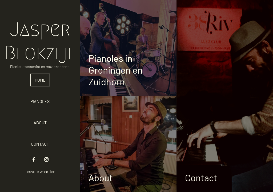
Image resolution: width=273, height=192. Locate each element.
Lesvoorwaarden (40, 171)
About (40, 122)
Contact (40, 143)
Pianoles (40, 101)
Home (40, 79)
